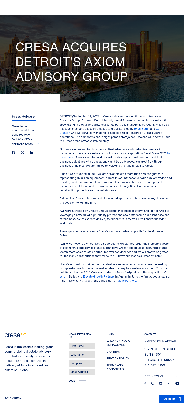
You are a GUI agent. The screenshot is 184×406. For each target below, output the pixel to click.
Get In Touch (160, 376)
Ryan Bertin (141, 129)
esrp (62, 276)
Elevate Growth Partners (99, 276)
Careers (113, 352)
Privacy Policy (118, 358)
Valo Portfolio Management (119, 343)
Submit (73, 380)
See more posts (22, 144)
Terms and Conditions (115, 367)
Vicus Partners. (127, 281)
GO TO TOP (169, 399)
